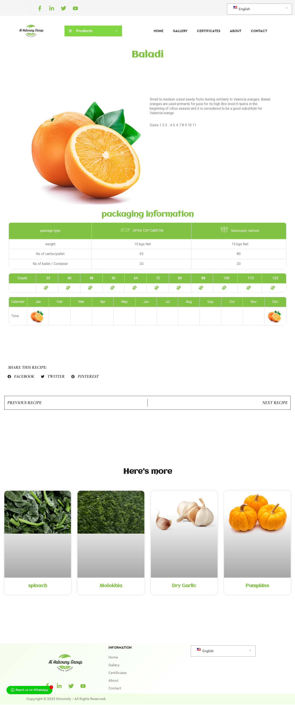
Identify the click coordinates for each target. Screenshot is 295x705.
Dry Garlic (184, 586)
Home (158, 31)
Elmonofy (63, 699)
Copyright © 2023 (40, 699)
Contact (259, 31)
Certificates (208, 31)
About (235, 31)
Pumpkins (257, 586)
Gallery (180, 31)
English (241, 8)
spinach (37, 586)
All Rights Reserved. (90, 699)
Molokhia (111, 586)
